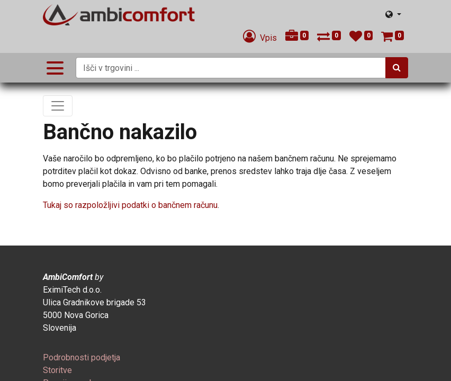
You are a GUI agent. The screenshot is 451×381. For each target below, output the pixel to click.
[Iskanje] (396, 67)
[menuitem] (81, 357)
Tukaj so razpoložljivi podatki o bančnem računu (130, 205)
